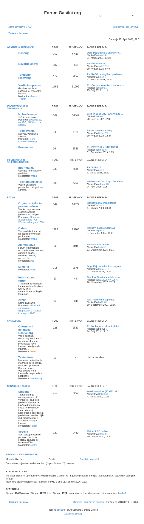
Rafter (33, 425)
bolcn (101, 77)
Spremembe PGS (28, 219)
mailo (33, 269)
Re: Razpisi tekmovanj (99, 130)
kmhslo (102, 149)
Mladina (23, 266)
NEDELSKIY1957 (107, 279)
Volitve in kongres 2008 (31, 222)
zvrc (100, 205)
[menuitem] (28, 26)
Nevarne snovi (28, 63)
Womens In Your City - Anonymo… (106, 181)
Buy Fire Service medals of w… (104, 277)
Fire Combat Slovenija (27, 140)
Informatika (26, 167)
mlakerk (102, 434)
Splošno (23, 391)
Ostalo (22, 228)
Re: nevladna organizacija (101, 203)
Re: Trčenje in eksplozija (101, 299)
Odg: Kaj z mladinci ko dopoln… (105, 266)
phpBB (60, 510)
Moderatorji (36, 378)
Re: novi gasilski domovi (101, 228)
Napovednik (25, 310)
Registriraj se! (28, 454)
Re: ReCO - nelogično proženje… (105, 74)
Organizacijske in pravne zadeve (30, 205)
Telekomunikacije (30, 181)
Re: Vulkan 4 (94, 167)
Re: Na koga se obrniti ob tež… (104, 326)
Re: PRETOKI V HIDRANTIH (102, 147)
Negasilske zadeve (18, 386)
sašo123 (102, 66)
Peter (33, 351)
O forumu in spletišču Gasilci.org (26, 330)
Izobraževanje (27, 114)
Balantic (102, 394)
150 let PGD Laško (97, 431)
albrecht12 (103, 184)
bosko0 (122, 493)
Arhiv (22, 300)
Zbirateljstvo (26, 244)
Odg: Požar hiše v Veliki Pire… (104, 52)
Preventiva (25, 147)
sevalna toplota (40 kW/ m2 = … (104, 391)
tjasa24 (102, 55)
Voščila (23, 431)
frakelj (101, 247)
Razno (11, 197)
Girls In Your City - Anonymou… (105, 114)
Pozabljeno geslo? (89, 459)
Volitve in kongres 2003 (30, 311)
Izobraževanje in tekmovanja (17, 107)
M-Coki (102, 302)
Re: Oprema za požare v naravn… (106, 85)
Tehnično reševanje (24, 76)
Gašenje (23, 53)
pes (100, 170)
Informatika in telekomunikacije (18, 161)
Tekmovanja (26, 130)
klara (101, 116)
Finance (35, 217)
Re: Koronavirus (96, 63)
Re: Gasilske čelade (98, 244)
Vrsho (33, 176)
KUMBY (102, 133)
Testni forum (26, 357)
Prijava (10, 454)
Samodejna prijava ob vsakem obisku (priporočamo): (35, 463)
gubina (101, 87)
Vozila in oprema (29, 85)
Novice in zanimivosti (29, 306)
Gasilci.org (14, 321)
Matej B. (102, 269)
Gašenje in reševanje (20, 47)
